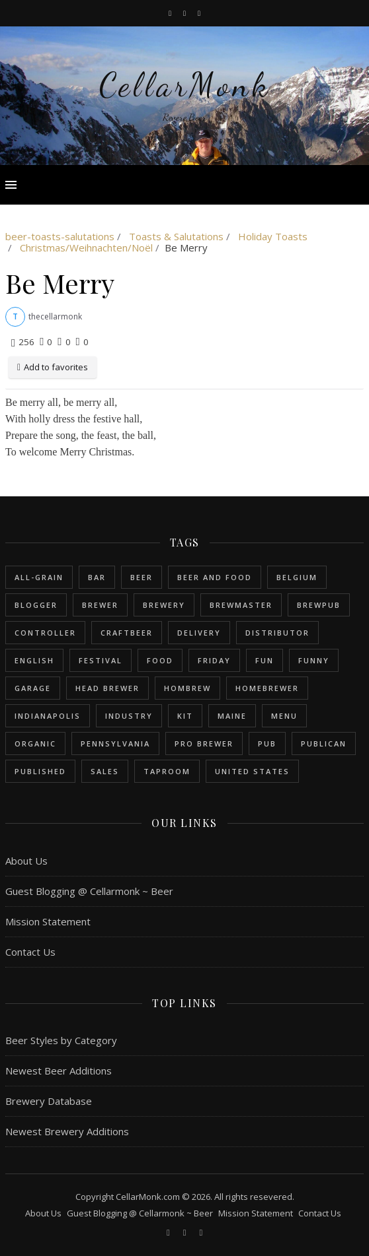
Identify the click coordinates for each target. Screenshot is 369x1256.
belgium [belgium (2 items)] (296, 577)
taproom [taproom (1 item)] (167, 771)
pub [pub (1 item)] (267, 743)
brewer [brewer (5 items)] (100, 605)
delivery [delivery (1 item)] (199, 633)
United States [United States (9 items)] (252, 771)
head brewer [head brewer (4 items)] (107, 688)
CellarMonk (184, 85)
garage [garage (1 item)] (33, 688)
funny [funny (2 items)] (313, 660)
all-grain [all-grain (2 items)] (39, 577)
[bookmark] (199, 13)
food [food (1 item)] (160, 660)
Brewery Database (48, 1100)
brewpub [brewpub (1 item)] (319, 605)
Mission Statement (48, 921)
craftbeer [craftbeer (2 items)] (127, 633)
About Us (26, 860)
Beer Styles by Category (61, 1040)
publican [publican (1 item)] (324, 743)
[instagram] (185, 13)
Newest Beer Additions (58, 1070)
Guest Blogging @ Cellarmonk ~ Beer (89, 891)
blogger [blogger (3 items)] (36, 605)
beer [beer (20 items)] (141, 577)
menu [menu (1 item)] (284, 716)
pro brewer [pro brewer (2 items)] (204, 743)
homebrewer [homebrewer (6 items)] (267, 688)
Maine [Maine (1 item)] (232, 716)
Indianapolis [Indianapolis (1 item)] (48, 716)
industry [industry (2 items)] (129, 716)
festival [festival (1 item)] (100, 660)
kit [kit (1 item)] (185, 716)
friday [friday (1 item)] (214, 660)
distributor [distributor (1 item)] (277, 633)
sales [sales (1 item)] (105, 771)
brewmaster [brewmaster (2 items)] (241, 605)
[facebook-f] (171, 13)
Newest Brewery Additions (67, 1131)
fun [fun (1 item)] (264, 660)
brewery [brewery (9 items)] (164, 605)
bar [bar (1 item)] (97, 577)
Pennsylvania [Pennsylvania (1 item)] (115, 743)
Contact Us (30, 951)
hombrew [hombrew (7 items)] (187, 688)
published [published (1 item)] (40, 771)
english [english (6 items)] (34, 660)
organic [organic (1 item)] (35, 743)
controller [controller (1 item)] (45, 633)
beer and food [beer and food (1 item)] (214, 577)
